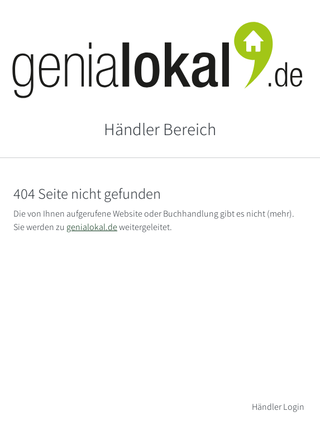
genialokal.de (91, 227)
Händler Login (278, 407)
